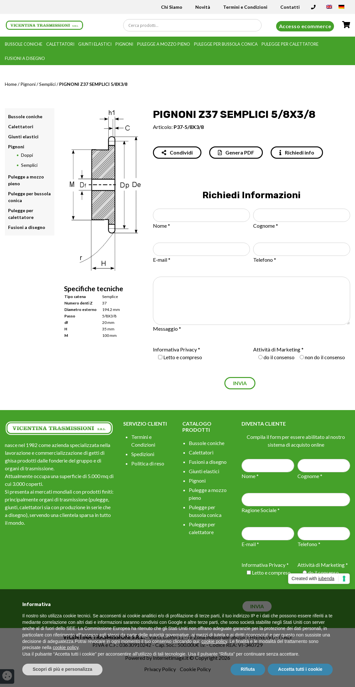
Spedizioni (142, 454)
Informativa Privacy (175, 349)
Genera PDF (236, 152)
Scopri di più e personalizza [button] (62, 669)
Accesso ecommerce (305, 26)
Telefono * (264, 260)
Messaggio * (167, 329)
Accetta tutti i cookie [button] (300, 669)
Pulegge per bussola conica (226, 44)
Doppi (27, 155)
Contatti (290, 7)
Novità (202, 7)
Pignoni (124, 44)
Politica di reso (147, 463)
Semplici (47, 84)
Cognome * (265, 226)
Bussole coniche (23, 44)
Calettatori (60, 44)
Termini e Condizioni (245, 7)
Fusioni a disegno (25, 58)
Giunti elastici (95, 44)
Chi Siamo (171, 7)
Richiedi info (296, 152)
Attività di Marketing (276, 349)
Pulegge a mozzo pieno (163, 44)
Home (11, 84)
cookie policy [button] (214, 641)
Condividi (177, 152)
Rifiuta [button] (248, 669)
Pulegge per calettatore (290, 44)
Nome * (161, 226)
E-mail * (161, 260)
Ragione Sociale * (261, 510)
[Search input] (194, 25)
